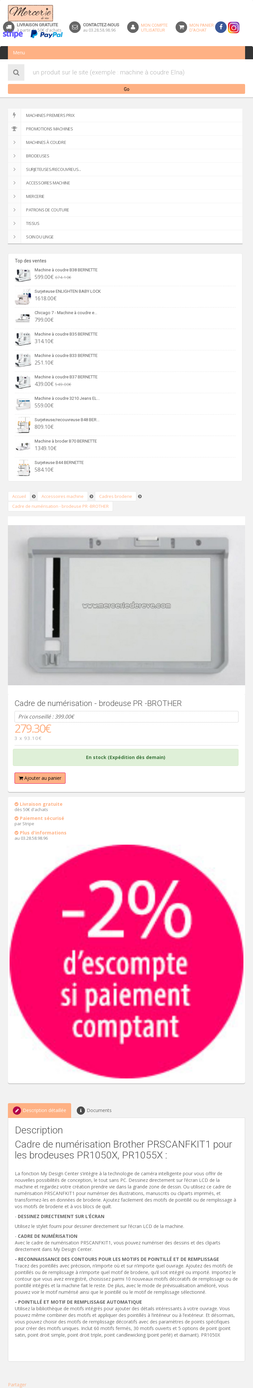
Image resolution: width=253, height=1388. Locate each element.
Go (126, 89)
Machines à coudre (37, 142)
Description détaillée (39, 1110)
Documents (94, 1110)
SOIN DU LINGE (31, 236)
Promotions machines (40, 128)
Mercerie (26, 196)
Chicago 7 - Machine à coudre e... (66, 312)
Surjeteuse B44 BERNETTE (59, 462)
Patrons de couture (38, 209)
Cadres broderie (115, 496)
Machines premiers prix (41, 115)
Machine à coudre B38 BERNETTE (66, 269)
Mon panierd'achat (201, 28)
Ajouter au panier (40, 778)
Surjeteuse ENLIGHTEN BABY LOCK (68, 291)
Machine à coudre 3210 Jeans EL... (67, 398)
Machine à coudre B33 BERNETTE (66, 355)
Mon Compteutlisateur (154, 28)
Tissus (24, 223)
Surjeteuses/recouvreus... (44, 169)
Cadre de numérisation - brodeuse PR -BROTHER (60, 506)
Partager (17, 1384)
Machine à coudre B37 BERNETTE (66, 376)
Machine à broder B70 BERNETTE (66, 441)
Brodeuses (28, 155)
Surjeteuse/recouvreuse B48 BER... (67, 419)
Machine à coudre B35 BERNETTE (66, 334)
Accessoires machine (39, 182)
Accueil (19, 496)
